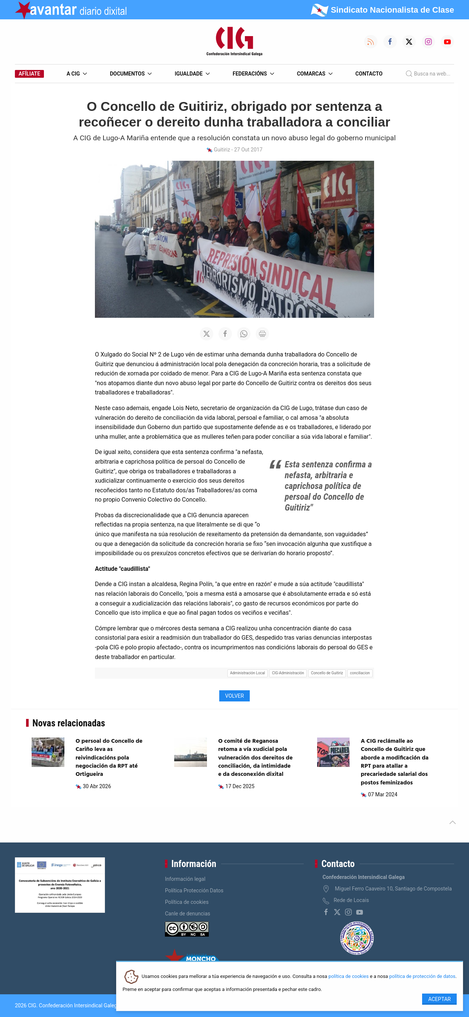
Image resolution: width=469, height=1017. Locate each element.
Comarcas (315, 74)
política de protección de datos (422, 976)
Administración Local (247, 673)
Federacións (253, 74)
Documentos (131, 74)
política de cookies (348, 976)
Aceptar (439, 999)
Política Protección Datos (194, 890)
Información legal (185, 879)
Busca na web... (427, 73)
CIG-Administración (288, 673)
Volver (234, 696)
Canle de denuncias (187, 914)
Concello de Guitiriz (327, 673)
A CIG (77, 74)
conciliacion (360, 673)
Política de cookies (186, 902)
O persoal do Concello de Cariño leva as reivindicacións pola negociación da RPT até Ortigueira (109, 758)
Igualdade (192, 74)
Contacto (369, 74)
